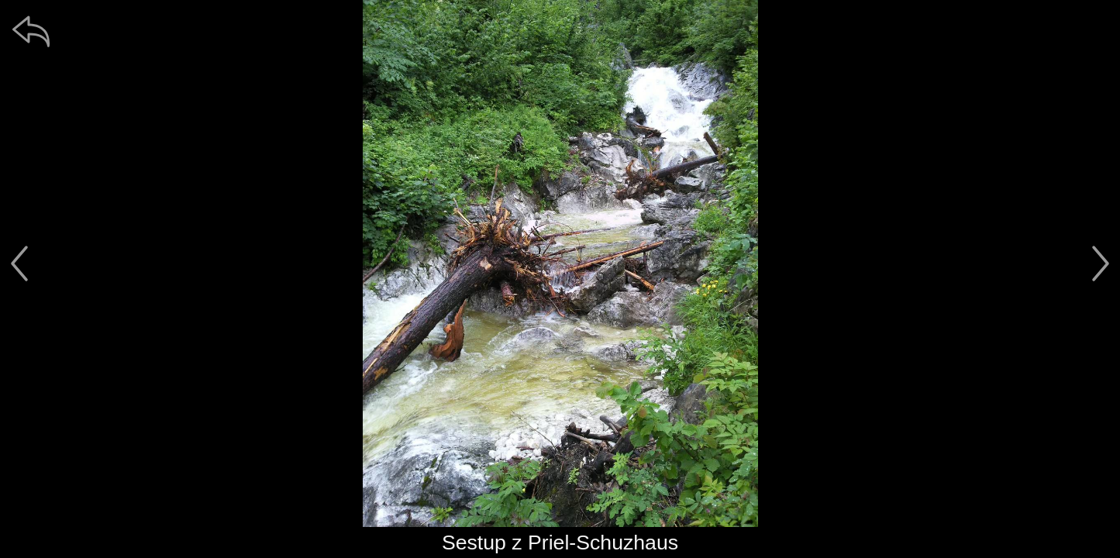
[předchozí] (19, 263)
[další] (1100, 263)
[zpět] (31, 31)
